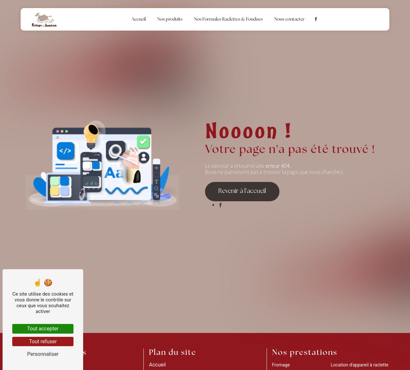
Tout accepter (43, 329)
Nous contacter (289, 19)
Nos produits (169, 19)
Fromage (281, 364)
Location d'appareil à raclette (359, 364)
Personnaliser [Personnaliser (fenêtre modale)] (43, 354)
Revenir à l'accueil (242, 191)
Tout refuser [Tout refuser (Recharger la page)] (43, 341)
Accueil (139, 19)
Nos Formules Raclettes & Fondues (228, 19)
